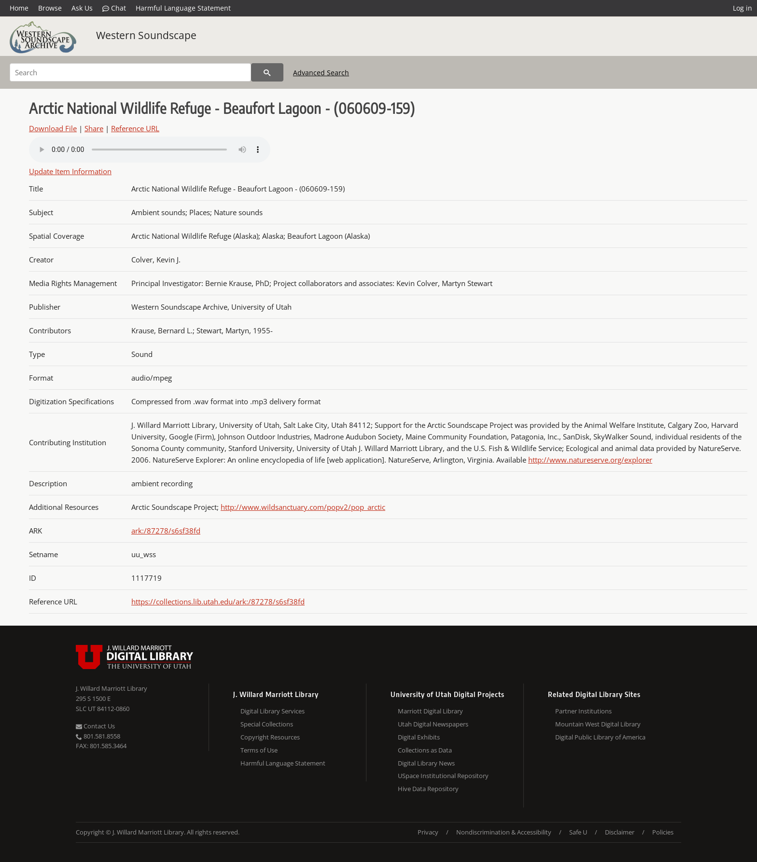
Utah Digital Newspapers (433, 724)
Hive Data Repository (428, 788)
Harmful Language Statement (183, 8)
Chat (114, 8)
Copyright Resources (270, 737)
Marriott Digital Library (430, 711)
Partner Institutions (583, 711)
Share (93, 128)
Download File (53, 128)
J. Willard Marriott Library (111, 688)
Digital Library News (426, 763)
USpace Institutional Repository (443, 775)
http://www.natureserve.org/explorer (590, 460)
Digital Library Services (272, 711)
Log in (742, 8)
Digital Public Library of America (600, 737)
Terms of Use (259, 750)
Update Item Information (70, 171)
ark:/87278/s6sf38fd (165, 530)
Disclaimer (619, 832)
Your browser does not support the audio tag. (149, 150)
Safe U (578, 832)
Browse (50, 8)
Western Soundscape (146, 35)
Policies (662, 832)
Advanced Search (321, 72)
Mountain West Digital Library (598, 724)
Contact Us (95, 726)
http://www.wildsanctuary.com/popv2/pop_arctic (303, 507)
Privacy (428, 832)
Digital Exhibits (419, 737)
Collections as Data (425, 750)
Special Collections (266, 724)
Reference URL (135, 128)
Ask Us (82, 8)
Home (19, 8)
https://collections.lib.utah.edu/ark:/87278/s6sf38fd (218, 601)
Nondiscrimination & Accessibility (503, 832)
